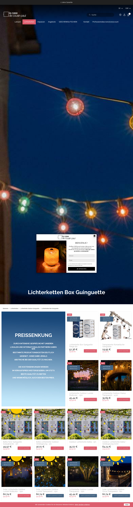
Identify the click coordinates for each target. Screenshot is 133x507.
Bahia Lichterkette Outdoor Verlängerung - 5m (47, 443)
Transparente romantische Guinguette (113, 346)
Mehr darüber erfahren (82, 504)
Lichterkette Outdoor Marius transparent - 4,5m (114, 394)
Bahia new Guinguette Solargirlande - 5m (12, 443)
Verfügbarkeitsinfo (55, 495)
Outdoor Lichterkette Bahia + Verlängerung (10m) (114, 443)
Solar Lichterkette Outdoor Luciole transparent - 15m (47, 490)
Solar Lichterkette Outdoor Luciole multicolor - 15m (14, 490)
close (126, 504)
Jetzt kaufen (90, 351)
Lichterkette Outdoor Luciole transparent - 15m (81, 490)
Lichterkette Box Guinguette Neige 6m (81, 346)
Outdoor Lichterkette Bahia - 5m (82, 442)
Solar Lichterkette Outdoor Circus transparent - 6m (113, 490)
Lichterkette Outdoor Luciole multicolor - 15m (81, 394)
